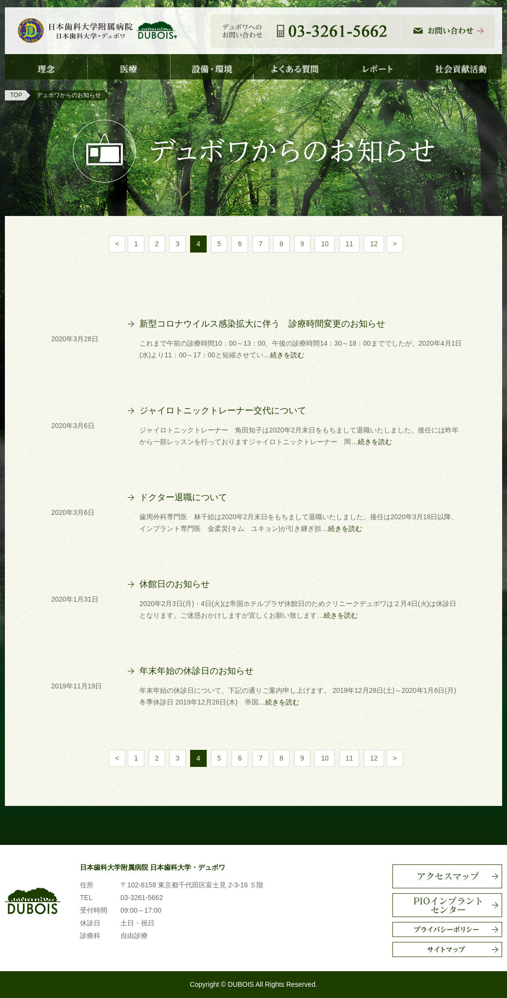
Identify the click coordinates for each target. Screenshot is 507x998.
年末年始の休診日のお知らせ (196, 671)
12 (374, 244)
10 (325, 244)
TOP (16, 95)
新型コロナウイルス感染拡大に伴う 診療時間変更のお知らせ (262, 324)
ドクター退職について (183, 497)
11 (349, 244)
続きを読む (287, 355)
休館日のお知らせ (174, 584)
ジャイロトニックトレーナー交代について (222, 410)
